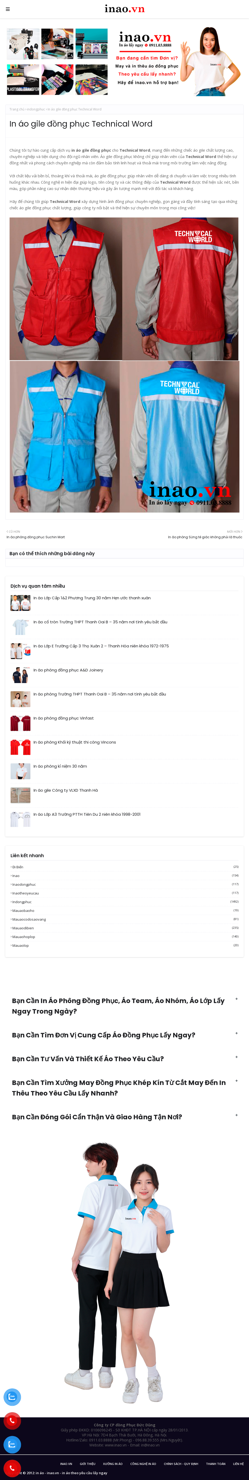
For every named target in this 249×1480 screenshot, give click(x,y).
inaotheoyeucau (125, 893)
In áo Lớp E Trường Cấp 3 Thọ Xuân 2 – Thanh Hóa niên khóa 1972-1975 (101, 646)
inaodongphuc (125, 884)
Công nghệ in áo (143, 1464)
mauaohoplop (125, 936)
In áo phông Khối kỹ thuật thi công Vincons (75, 742)
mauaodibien (125, 928)
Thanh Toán (215, 1464)
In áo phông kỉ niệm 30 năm (60, 766)
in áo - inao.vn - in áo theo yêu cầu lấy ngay (71, 1472)
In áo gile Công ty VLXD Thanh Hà (66, 790)
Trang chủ (17, 109)
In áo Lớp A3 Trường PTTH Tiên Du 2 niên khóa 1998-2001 (87, 814)
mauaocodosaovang (125, 919)
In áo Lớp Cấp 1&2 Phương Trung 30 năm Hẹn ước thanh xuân (92, 598)
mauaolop (125, 945)
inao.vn (66, 1464)
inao (125, 875)
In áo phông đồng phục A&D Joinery (68, 670)
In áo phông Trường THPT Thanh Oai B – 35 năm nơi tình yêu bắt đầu (100, 694)
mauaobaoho (125, 910)
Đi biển (125, 867)
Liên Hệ (238, 1464)
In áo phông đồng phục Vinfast (64, 718)
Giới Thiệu (87, 1464)
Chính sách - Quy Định (181, 1464)
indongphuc (36, 109)
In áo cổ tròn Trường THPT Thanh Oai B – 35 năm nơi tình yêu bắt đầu (100, 622)
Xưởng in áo (113, 1464)
